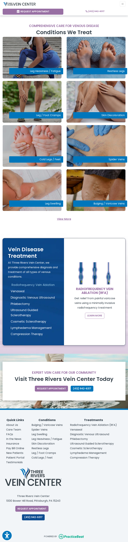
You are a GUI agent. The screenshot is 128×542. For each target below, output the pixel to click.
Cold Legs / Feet (42, 458)
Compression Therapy (84, 458)
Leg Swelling (39, 434)
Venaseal (76, 430)
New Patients (14, 453)
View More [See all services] (64, 219)
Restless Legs (40, 448)
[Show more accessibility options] (7, 536)
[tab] (33, 285)
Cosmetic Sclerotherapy (86, 448)
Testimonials (14, 462)
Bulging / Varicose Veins (47, 425)
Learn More (94, 315)
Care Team (13, 430)
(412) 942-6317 (95, 11)
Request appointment (52, 388)
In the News (13, 439)
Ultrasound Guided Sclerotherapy (92, 444)
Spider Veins (40, 430)
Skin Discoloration (43, 444)
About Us (12, 425)
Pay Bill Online (15, 448)
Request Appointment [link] (33, 11)
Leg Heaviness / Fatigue (47, 439)
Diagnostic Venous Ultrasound (89, 434)
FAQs (9, 434)
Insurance (12, 444)
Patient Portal (15, 458)
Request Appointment (33, 508)
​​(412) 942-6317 (33, 517)
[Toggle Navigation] (122, 4)
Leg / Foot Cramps (44, 453)
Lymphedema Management (88, 453)
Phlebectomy (79, 439)
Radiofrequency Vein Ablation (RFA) (93, 425)
